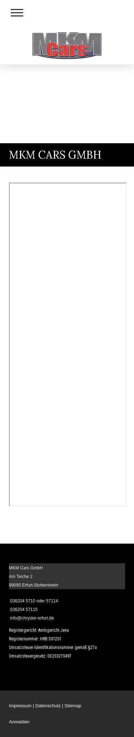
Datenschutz (48, 705)
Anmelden (19, 721)
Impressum (20, 705)
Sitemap (72, 705)
